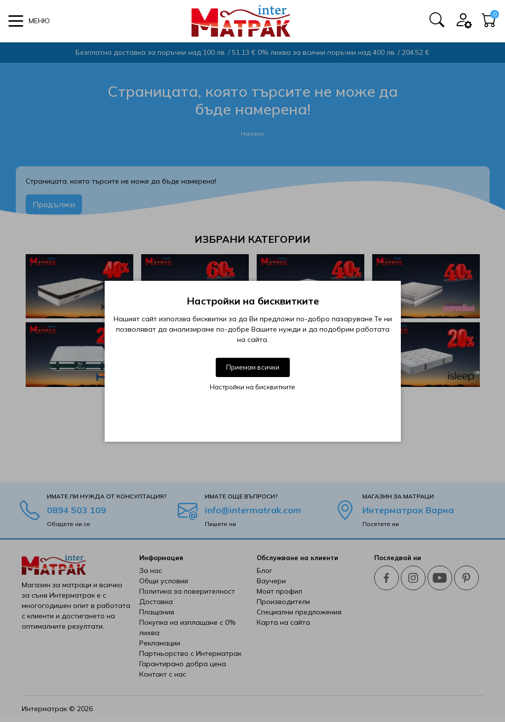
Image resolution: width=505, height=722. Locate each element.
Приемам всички (252, 367)
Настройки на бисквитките (252, 387)
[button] (29, 21)
